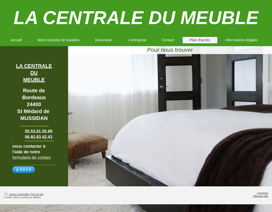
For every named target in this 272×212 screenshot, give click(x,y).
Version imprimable (17, 194)
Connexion (262, 193)
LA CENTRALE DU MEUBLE (136, 17)
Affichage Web (260, 196)
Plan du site (37, 194)
